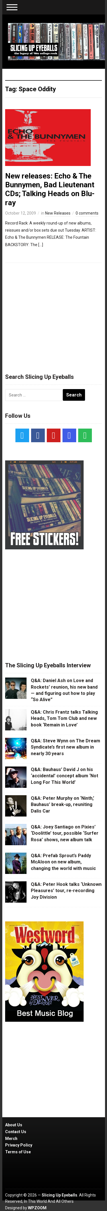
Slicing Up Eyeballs (59, 1195)
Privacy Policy (18, 1145)
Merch (11, 1138)
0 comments (87, 213)
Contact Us (15, 1131)
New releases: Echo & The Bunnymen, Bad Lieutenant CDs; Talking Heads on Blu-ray (50, 189)
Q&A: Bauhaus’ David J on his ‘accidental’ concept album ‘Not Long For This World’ (64, 776)
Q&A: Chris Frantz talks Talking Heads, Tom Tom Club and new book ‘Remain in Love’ (64, 718)
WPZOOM (37, 1208)
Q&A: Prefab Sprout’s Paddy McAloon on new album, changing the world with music (63, 862)
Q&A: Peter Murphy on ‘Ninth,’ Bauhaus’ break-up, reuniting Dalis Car (62, 804)
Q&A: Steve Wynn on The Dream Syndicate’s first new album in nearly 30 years (65, 747)
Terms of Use (18, 1152)
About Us (13, 1125)
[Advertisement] (53, 315)
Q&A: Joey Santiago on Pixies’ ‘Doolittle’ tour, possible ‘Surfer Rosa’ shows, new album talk (64, 833)
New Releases (57, 213)
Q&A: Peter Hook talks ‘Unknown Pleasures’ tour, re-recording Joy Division (66, 891)
